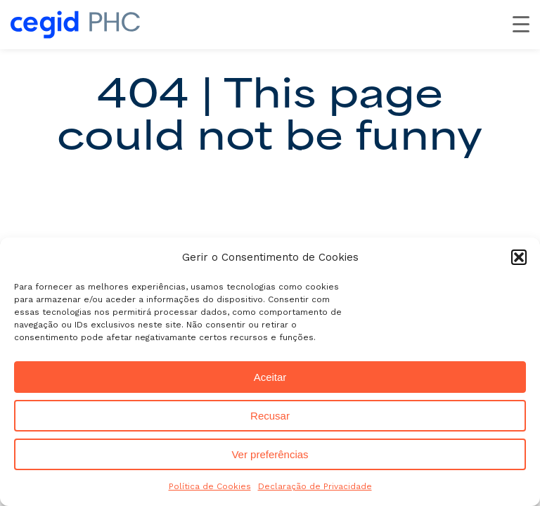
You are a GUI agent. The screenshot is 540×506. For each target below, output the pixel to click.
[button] (519, 257)
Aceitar (270, 377)
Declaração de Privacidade (315, 486)
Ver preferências (269, 454)
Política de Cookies (210, 486)
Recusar (270, 416)
